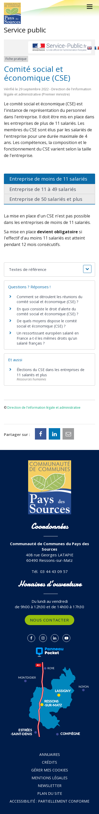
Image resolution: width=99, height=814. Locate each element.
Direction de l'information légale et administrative (44, 407)
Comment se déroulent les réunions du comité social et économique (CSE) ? (49, 299)
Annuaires (49, 754)
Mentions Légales (49, 777)
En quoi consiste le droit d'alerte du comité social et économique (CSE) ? (48, 311)
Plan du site (49, 793)
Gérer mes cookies (49, 770)
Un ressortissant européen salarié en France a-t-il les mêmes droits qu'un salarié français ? (48, 338)
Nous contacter (49, 620)
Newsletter (49, 785)
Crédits (49, 762)
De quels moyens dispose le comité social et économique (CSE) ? (47, 323)
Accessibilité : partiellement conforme (49, 801)
